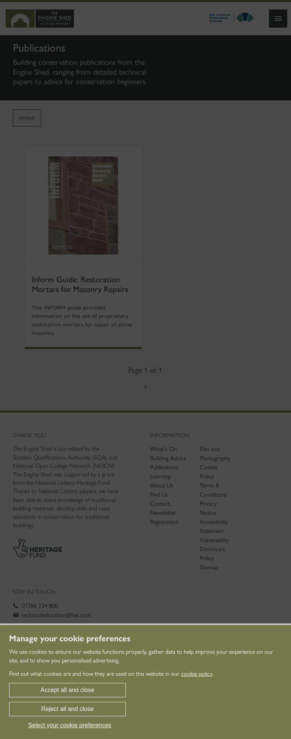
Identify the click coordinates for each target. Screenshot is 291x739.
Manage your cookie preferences (69, 638)
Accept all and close (67, 690)
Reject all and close (67, 709)
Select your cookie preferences (69, 725)
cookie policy (197, 673)
